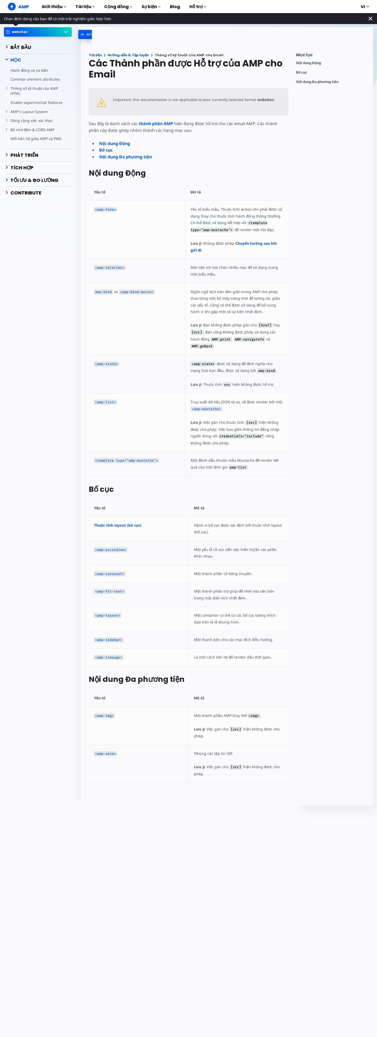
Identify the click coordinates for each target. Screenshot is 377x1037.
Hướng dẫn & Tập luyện (128, 55)
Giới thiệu (54, 7)
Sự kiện (151, 7)
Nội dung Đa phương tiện (317, 82)
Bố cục (301, 72)
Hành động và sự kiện (29, 70)
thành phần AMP (155, 123)
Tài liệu (85, 7)
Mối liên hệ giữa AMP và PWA (35, 138)
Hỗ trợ (198, 7)
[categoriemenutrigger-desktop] (100, 34)
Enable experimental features (35, 102)
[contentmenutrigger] (332, 56)
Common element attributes (34, 79)
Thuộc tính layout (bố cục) (117, 525)
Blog (175, 7)
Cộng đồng (118, 7)
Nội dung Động (308, 63)
